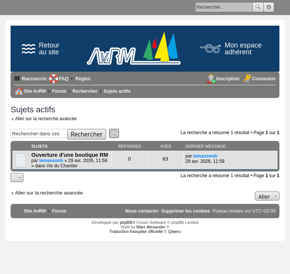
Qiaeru (174, 231)
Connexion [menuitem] (264, 78)
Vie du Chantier (62, 165)
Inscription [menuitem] (228, 78)
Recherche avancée (269, 7)
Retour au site (40, 48)
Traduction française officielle (136, 231)
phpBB (126, 222)
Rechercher (258, 7)
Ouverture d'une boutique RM (69, 155)
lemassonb (51, 160)
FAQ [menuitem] (63, 78)
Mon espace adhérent (231, 48)
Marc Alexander (150, 227)
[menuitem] (83, 78)
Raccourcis (34, 78)
